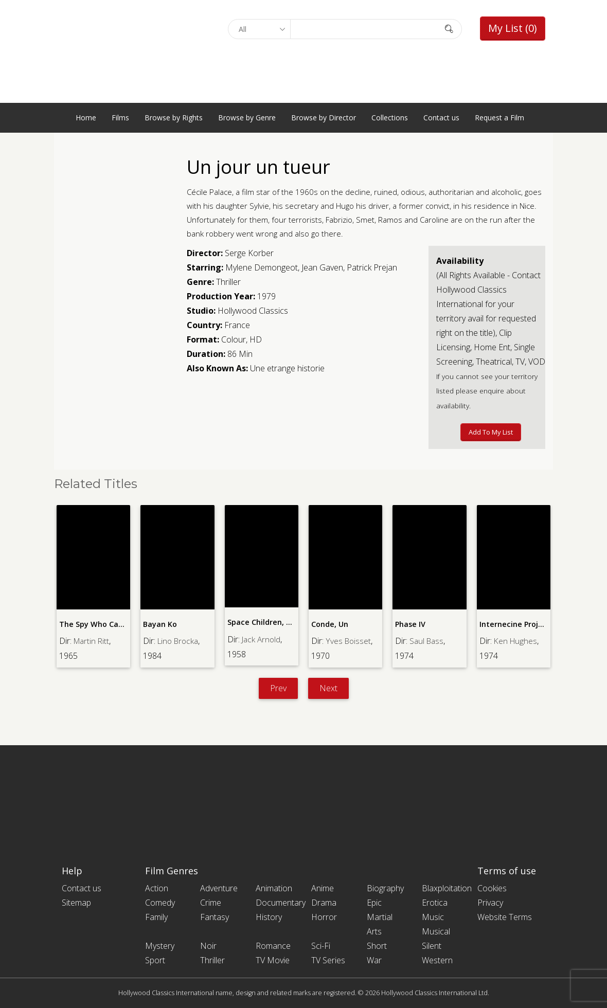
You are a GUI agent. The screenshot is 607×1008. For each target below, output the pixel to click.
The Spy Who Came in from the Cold (124, 624)
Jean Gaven (322, 267)
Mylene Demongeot (261, 267)
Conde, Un (329, 624)
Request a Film (499, 117)
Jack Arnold (262, 638)
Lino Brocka (179, 640)
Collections (389, 117)
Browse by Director (323, 117)
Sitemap (76, 902)
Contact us (441, 117)
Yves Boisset (349, 640)
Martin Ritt (93, 640)
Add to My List (491, 432)
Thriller (228, 281)
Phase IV (410, 624)
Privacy (490, 902)
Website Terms (504, 917)
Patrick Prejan (372, 267)
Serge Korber (249, 253)
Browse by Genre (247, 117)
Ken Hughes (516, 640)
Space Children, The (262, 622)
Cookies (492, 888)
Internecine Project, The (522, 624)
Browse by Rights (174, 117)
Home (86, 117)
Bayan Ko (160, 624)
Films (120, 117)
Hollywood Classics (253, 310)
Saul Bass (427, 640)
